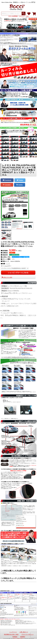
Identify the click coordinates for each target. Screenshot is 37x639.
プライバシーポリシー (27, 634)
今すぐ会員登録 (13, 16)
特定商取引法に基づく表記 (11, 634)
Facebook (7, 180)
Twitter (20, 180)
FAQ (27, 16)
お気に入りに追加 (7, 277)
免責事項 (22, 636)
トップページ (13, 632)
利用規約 (14, 636)
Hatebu (19, 185)
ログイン (21, 16)
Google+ (7, 185)
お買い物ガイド (24, 632)
